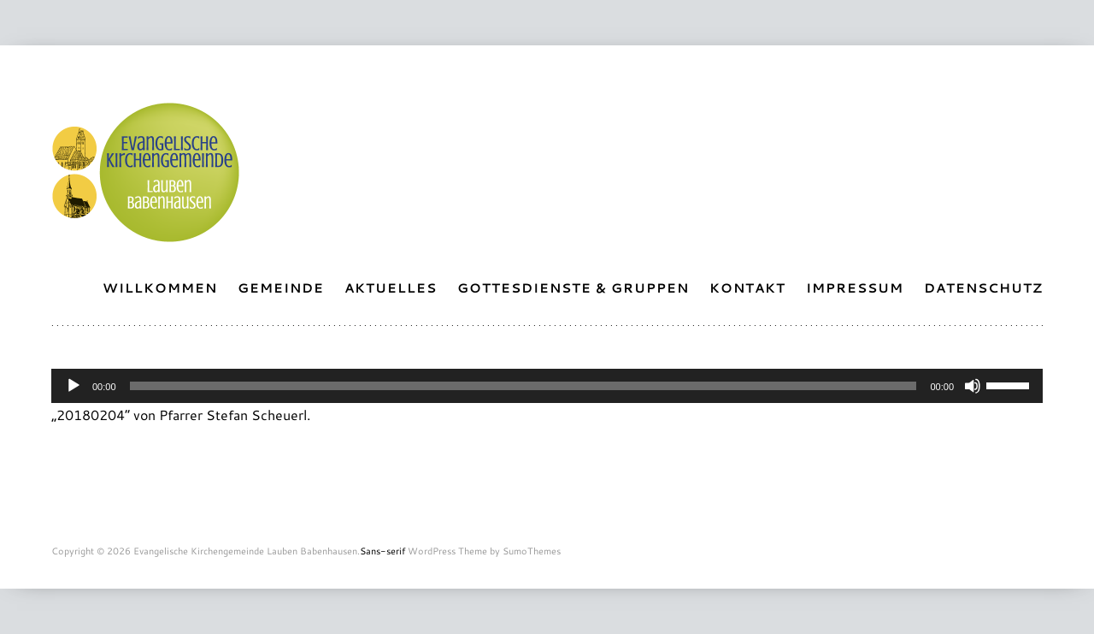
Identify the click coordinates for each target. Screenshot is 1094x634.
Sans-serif (382, 551)
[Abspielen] (73, 385)
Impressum (854, 288)
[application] (547, 386)
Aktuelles (390, 288)
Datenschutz (983, 288)
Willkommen (160, 288)
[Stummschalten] (972, 385)
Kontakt (747, 288)
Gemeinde (281, 288)
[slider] (523, 386)
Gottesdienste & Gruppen (573, 288)
